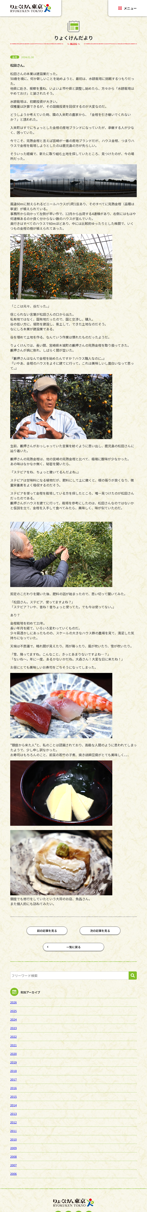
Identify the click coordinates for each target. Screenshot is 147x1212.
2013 (13, 1114)
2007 (13, 1165)
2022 (13, 1036)
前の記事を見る (47, 931)
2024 (13, 1019)
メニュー (127, 8)
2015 (13, 1096)
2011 (13, 1131)
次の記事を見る (100, 931)
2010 (13, 1139)
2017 (13, 1079)
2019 (13, 1062)
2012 (13, 1122)
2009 (13, 1148)
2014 (13, 1105)
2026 (13, 1002)
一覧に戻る (64, 947)
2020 (13, 1054)
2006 (13, 1174)
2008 (13, 1156)
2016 (13, 1088)
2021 (13, 1045)
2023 (13, 1028)
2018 (13, 1071)
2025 (13, 1011)
